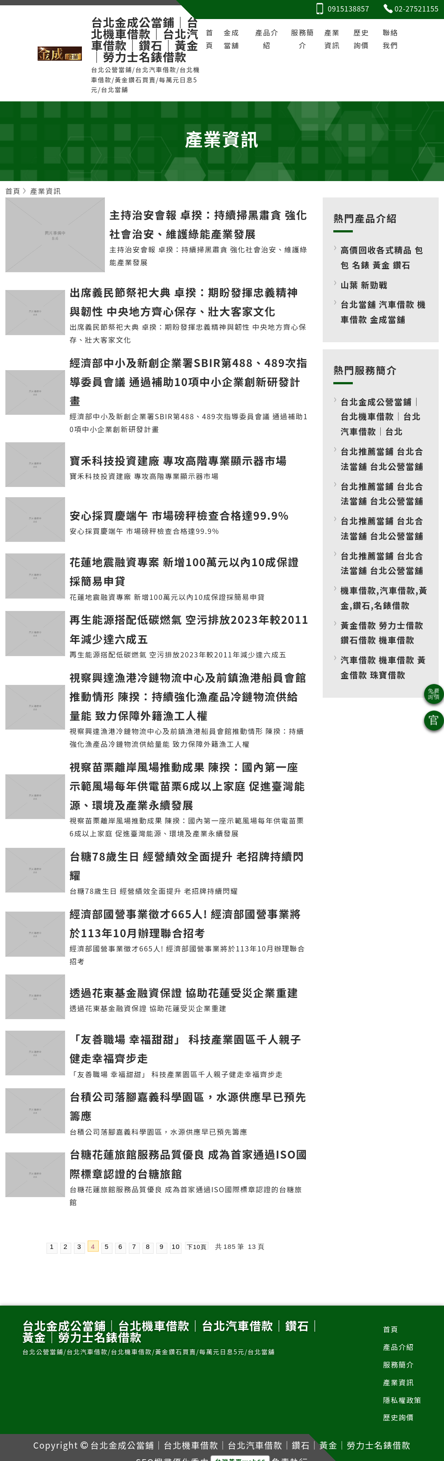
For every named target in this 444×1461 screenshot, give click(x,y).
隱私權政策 (402, 1400)
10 (176, 1246)
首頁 (210, 38)
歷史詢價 (361, 38)
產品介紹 (266, 38)
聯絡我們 (390, 38)
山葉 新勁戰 (364, 284)
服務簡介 (302, 38)
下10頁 (196, 1246)
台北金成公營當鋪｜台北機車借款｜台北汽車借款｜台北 (380, 416)
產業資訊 (332, 38)
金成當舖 (231, 38)
